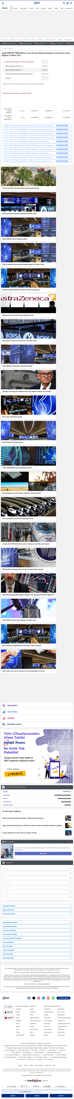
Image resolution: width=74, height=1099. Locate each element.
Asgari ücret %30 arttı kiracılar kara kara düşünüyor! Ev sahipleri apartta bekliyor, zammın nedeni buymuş (36, 1045)
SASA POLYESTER (7, 801)
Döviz (31, 8)
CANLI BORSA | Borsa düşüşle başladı (14, 239)
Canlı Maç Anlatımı (35, 1020)
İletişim (20, 1065)
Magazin (18, 1020)
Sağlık (32, 1009)
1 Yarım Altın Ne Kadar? (12, 1055)
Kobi (31, 1032)
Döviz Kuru (31, 1059)
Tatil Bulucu (61, 1015)
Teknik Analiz (13, 40)
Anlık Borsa (23, 8)
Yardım (26, 1065)
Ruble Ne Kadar (37, 958)
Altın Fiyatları (48, 1020)
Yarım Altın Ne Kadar (37, 934)
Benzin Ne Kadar (37, 910)
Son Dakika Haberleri (22, 1006)
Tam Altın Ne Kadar (37, 930)
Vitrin (31, 1015)
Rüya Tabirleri (48, 1029)
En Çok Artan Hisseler (41, 1057)
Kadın (18, 1018)
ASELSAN (5, 798)
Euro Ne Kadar (37, 946)
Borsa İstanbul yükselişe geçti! (12, 442)
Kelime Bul (61, 1009)
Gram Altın (34, 1050)
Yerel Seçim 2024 (23, 1050)
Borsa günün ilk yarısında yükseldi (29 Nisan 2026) (19, 341)
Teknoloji (32, 1006)
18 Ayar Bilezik (27, 1052)
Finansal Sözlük (48, 1012)
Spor (17, 1029)
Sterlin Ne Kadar (37, 950)
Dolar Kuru (47, 1023)
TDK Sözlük (61, 1029)
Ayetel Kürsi (61, 1032)
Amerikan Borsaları (50, 40)
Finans (18, 1012)
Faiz (62, 8)
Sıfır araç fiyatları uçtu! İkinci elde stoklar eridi (17, 518)
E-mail (32, 1026)
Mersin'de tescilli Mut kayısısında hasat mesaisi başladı (20, 188)
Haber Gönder (63, 998)
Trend (18, 1023)
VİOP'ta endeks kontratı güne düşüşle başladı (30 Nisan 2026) (23, 264)
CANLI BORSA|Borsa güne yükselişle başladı (17, 468)
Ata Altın (43, 1050)
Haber (56, 8)
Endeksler (33, 40)
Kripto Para (47, 1018)
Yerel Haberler (20, 1035)
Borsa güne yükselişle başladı (12, 417)
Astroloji (32, 1012)
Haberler (18, 1009)
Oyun (59, 1006)
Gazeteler (33, 1023)
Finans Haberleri (10, 1050)
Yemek (18, 1015)
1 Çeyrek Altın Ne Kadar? (53, 1052)
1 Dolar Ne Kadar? (48, 1055)
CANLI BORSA (9, 711)
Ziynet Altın (62, 1050)
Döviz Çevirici (9, 862)
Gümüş (43, 8)
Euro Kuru (47, 1026)
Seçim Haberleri (34, 1018)
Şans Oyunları (34, 1029)
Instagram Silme (62, 1026)
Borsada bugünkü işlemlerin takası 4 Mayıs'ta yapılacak (20, 290)
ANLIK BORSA (10, 705)
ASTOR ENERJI (6, 795)
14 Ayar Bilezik (15, 1052)
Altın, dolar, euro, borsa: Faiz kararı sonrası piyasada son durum (23, 671)
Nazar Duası (61, 1035)
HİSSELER (8, 718)
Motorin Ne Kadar (37, 914)
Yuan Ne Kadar (37, 954)
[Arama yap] (64, 3)
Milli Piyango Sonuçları (64, 1018)
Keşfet (46, 1035)
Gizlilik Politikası (39, 1065)
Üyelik (31, 1065)
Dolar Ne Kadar (37, 942)
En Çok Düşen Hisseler (25, 1057)
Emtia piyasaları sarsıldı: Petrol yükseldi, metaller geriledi (21, 493)
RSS (54, 1065)
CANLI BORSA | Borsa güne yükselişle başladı (17, 366)
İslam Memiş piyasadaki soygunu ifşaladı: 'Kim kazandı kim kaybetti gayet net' (28, 595)
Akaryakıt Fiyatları (37, 906)
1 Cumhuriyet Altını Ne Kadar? (31, 1055)
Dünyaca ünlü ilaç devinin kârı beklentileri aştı (17, 315)
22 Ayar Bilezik (38, 1052)
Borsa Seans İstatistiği (50, 1006)
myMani (32, 1035)
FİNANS (5, 8)
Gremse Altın (52, 1050)
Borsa (16, 8)
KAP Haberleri (68, 40)
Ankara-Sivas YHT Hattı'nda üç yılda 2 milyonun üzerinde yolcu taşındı (25, 544)
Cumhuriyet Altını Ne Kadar (37, 938)
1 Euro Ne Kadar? (61, 1055)
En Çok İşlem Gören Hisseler (58, 1057)
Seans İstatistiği (24, 40)
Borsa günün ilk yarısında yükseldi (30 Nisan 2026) (19, 213)
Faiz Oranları (49, 1059)
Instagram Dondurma (64, 1023)
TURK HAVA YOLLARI (8, 805)
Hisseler (40, 40)
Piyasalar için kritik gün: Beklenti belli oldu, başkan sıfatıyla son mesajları (26, 391)
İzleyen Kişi (66, 791)
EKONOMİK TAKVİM (11, 724)
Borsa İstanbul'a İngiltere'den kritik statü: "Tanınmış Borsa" (22, 645)
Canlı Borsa (4, 40)
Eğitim (18, 1026)
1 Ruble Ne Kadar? (10, 1057)
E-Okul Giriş (61, 1020)
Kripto (50, 8)
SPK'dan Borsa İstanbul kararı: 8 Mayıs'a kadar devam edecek (22, 569)
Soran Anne (61, 1012)
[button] (2, 3)
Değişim (60, 40)
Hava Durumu (48, 1032)
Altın (37, 8)
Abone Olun (43, 853)
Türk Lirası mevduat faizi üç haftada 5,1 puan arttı (36, 1043)
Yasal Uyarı (48, 1065)
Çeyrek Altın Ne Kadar (37, 922)
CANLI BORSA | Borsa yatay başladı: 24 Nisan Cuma (19, 620)
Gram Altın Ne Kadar (37, 926)
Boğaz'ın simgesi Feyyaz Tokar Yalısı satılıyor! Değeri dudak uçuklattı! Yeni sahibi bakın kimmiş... (35, 1048)
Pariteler (40, 1059)
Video (18, 1032)
